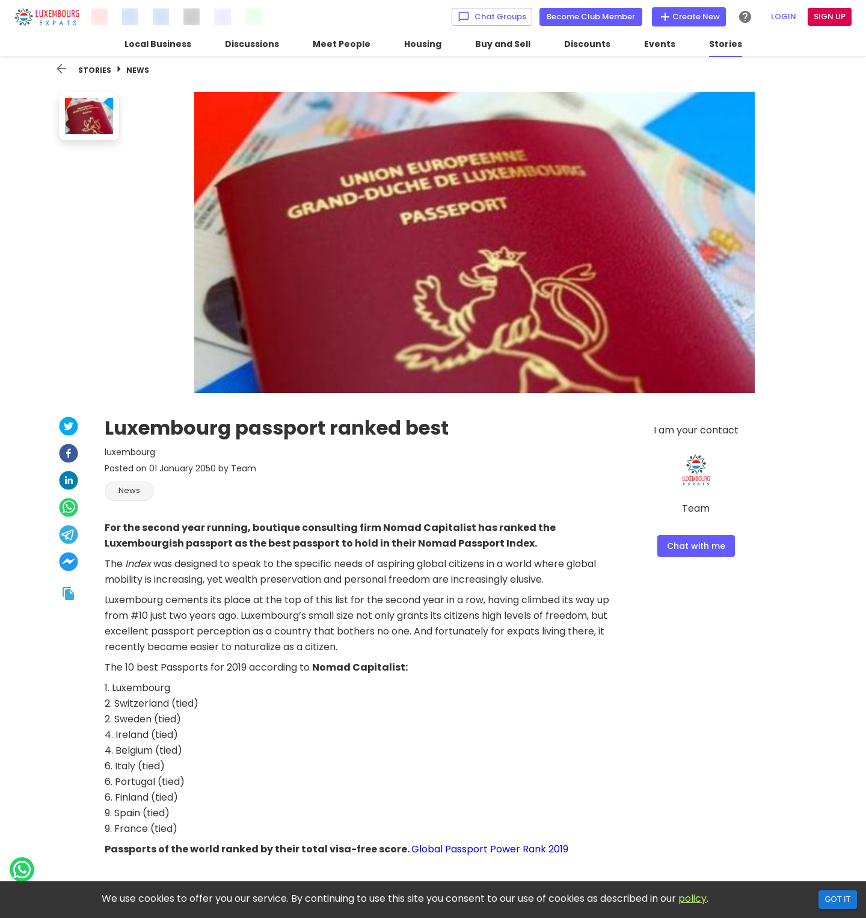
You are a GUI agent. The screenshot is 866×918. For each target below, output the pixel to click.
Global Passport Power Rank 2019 (489, 849)
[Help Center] (745, 16)
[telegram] (68, 536)
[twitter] (68, 428)
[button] (129, 491)
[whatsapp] (68, 509)
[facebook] (68, 455)
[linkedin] (68, 482)
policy (692, 898)
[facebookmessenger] (68, 563)
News (137, 70)
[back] (61, 69)
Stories (94, 70)
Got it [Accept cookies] (837, 899)
